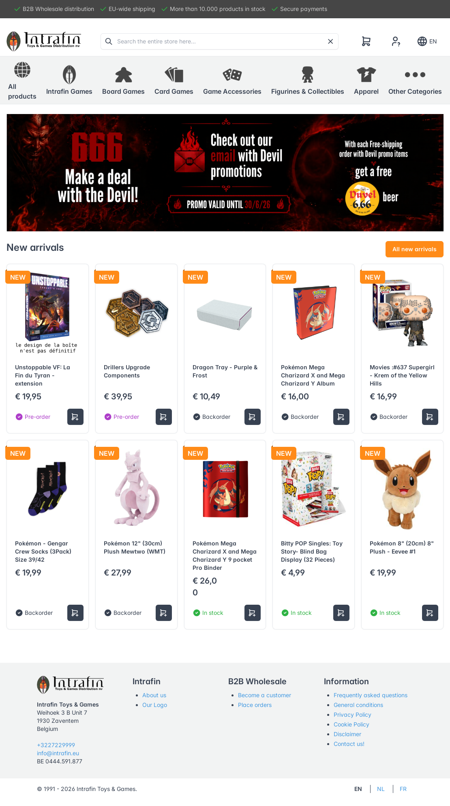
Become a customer (264, 695)
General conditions (358, 704)
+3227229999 (56, 744)
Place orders (255, 704)
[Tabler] (43, 41)
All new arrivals (414, 249)
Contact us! (349, 743)
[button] (69, 80)
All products (22, 80)
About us (154, 695)
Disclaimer (347, 734)
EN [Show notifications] (426, 41)
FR (403, 788)
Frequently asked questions (370, 695)
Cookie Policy (351, 724)
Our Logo (154, 704)
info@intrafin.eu (58, 753)
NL (381, 788)
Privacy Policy (352, 714)
